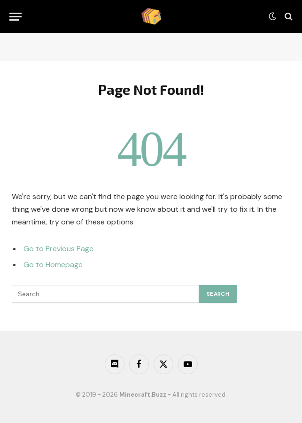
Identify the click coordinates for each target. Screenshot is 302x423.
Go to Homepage (53, 264)
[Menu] (15, 16)
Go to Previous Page (58, 249)
